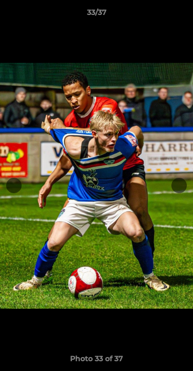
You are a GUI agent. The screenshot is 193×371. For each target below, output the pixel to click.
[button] (180, 15)
